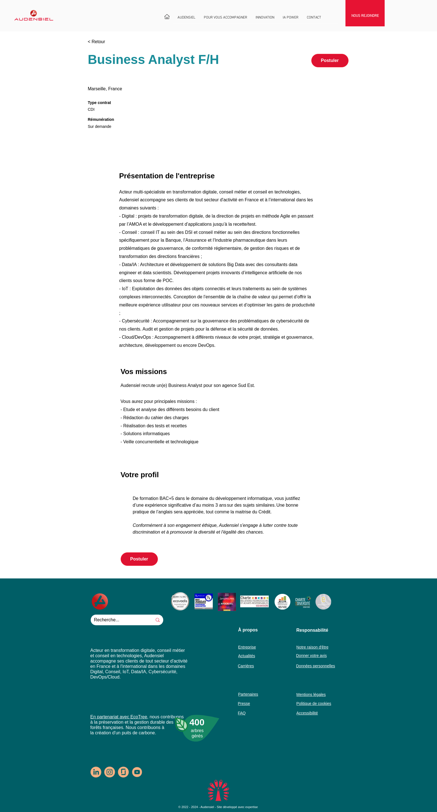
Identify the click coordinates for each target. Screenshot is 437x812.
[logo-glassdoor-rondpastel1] (123, 772)
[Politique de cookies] (318, 703)
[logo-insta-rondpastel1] (109, 772)
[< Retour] (108, 41)
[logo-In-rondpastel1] (95, 772)
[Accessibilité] (318, 713)
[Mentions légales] (315, 694)
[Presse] (247, 703)
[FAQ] (247, 713)
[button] (186, 19)
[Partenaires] (249, 694)
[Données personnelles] (318, 665)
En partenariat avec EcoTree (118, 716)
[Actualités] (249, 655)
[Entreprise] (249, 647)
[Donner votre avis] (314, 655)
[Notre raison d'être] (314, 647)
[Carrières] (247, 665)
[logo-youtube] (137, 772)
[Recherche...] (117, 620)
